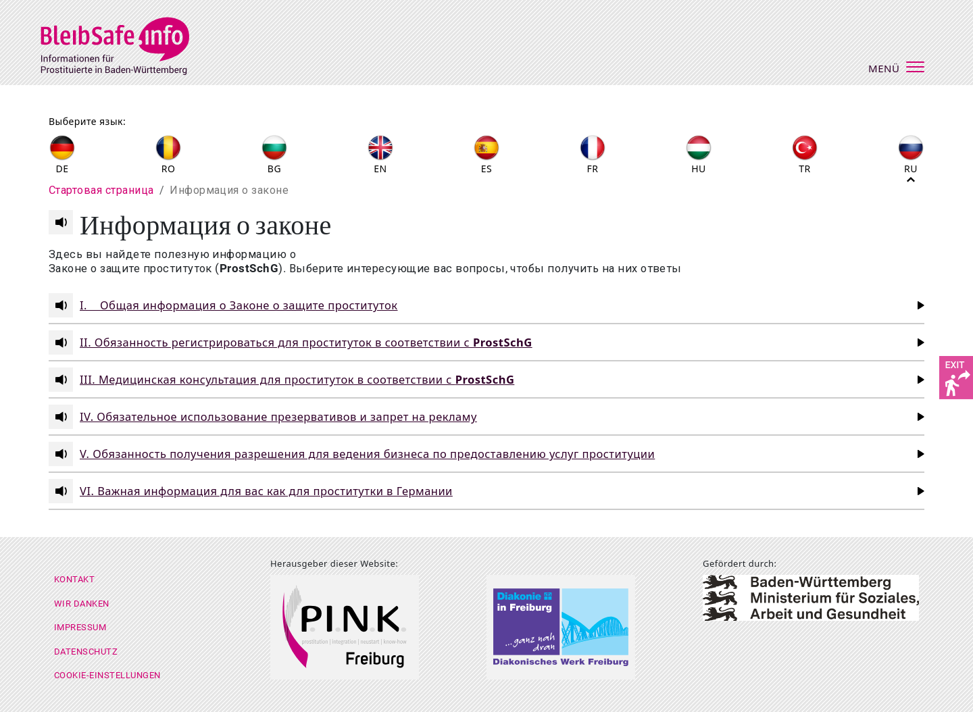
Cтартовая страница (101, 190)
